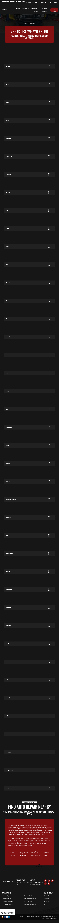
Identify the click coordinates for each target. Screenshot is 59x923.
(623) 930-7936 (32, 2)
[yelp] (45, 883)
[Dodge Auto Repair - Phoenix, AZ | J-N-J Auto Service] (29, 184)
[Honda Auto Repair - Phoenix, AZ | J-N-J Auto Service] (29, 274)
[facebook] (45, 880)
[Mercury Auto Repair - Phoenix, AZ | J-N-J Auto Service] (29, 509)
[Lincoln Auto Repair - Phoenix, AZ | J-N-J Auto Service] (29, 455)
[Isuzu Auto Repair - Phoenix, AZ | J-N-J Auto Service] (29, 346)
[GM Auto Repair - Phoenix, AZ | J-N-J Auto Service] (29, 256)
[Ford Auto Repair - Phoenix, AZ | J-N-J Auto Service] (29, 220)
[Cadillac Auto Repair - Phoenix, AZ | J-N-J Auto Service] (29, 130)
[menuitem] (19, 8)
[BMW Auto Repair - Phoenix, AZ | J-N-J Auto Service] (29, 94)
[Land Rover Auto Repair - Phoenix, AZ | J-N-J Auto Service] (29, 419)
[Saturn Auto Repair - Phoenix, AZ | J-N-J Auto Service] (29, 653)
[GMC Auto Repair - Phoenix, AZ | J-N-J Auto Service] (29, 238)
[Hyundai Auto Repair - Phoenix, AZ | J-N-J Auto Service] (29, 310)
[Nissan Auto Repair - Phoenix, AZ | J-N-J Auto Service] (29, 563)
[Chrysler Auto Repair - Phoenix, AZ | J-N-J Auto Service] (29, 166)
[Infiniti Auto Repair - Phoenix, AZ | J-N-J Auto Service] (29, 328)
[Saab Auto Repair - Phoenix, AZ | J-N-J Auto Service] (29, 635)
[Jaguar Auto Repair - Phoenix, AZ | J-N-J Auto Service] (29, 364)
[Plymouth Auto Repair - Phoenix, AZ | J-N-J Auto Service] (29, 581)
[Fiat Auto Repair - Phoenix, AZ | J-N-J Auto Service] (29, 202)
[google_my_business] (49, 883)
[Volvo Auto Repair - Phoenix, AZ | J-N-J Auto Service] (29, 780)
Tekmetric (55, 916)
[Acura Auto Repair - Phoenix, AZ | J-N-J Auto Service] (29, 58)
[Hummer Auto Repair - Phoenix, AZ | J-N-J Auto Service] (29, 292)
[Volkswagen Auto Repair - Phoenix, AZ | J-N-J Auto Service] (29, 762)
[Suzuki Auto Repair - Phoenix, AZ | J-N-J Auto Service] (29, 725)
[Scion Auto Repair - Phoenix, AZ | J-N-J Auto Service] (29, 671)
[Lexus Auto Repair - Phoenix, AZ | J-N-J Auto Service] (29, 437)
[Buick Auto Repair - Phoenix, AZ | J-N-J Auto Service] (29, 112)
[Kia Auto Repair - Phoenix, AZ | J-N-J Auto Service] (29, 401)
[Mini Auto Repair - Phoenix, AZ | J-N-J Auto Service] (29, 527)
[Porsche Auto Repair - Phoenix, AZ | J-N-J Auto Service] (29, 617)
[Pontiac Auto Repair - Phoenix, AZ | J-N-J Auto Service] (29, 599)
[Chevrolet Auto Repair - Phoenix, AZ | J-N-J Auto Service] (29, 148)
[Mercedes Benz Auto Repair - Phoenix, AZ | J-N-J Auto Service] (29, 491)
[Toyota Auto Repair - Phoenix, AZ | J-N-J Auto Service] (29, 744)
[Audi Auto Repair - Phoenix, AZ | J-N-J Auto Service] (29, 76)
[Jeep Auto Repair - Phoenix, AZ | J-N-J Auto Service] (29, 383)
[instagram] (49, 880)
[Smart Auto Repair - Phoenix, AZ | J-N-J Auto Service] (29, 689)
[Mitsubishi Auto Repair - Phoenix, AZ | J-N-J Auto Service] (29, 545)
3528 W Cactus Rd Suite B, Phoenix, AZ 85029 (13, 2)
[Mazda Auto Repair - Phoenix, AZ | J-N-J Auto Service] (29, 473)
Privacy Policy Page (9, 913)
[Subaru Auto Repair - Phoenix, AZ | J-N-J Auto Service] (29, 707)
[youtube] (52, 880)
